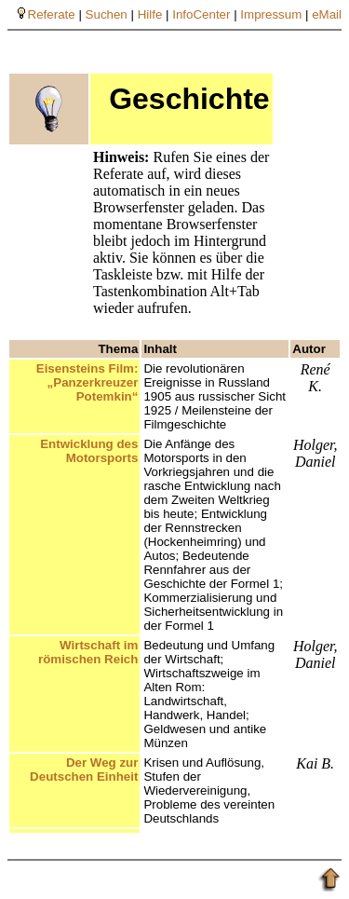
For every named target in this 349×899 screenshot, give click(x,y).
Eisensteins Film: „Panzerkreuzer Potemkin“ (87, 382)
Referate (51, 14)
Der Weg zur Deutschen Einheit (84, 769)
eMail (327, 14)
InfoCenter (201, 14)
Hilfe (150, 14)
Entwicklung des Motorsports (89, 451)
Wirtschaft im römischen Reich (88, 652)
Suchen (107, 14)
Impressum (271, 14)
